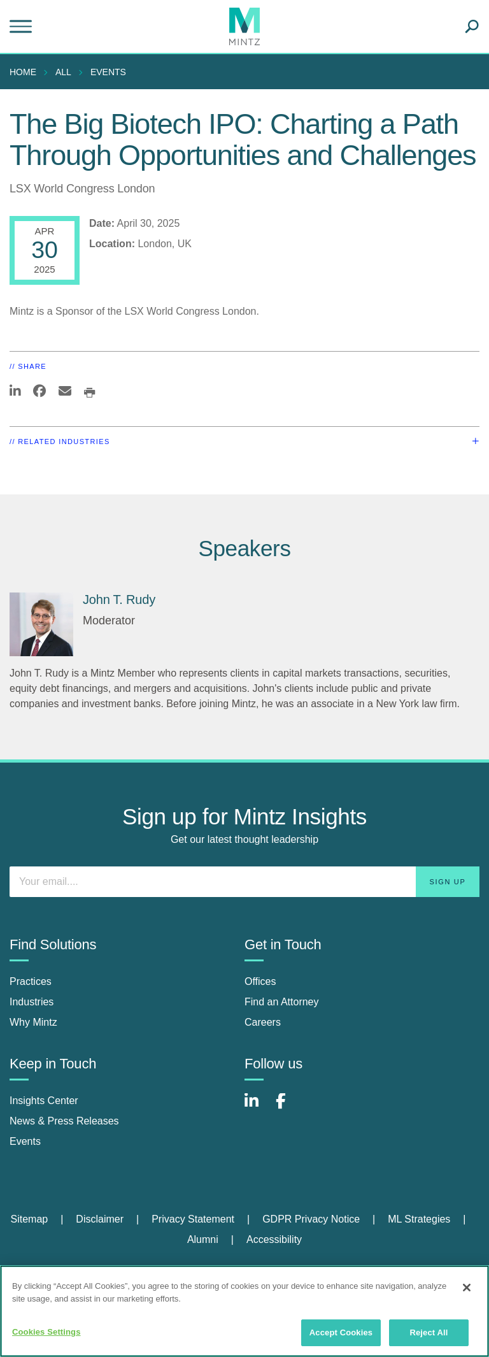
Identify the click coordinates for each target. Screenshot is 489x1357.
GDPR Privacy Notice (311, 1219)
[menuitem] (26, 72)
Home (23, 72)
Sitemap (29, 1219)
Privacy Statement (193, 1219)
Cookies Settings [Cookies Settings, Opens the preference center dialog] (46, 1332)
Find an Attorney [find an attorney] (281, 1001)
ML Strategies (419, 1219)
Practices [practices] (31, 981)
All (63, 72)
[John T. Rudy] (41, 624)
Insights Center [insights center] (44, 1100)
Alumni (202, 1239)
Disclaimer (100, 1219)
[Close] (467, 1288)
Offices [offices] (260, 981)
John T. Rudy (119, 599)
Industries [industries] (31, 1001)
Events (108, 72)
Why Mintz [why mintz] (33, 1022)
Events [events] (25, 1141)
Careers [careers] (262, 1022)
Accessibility (274, 1239)
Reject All (428, 1332)
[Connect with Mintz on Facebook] (288, 1107)
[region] (244, 1311)
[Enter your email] (244, 881)
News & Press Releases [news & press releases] (64, 1121)
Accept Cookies (340, 1332)
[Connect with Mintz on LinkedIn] (257, 1107)
